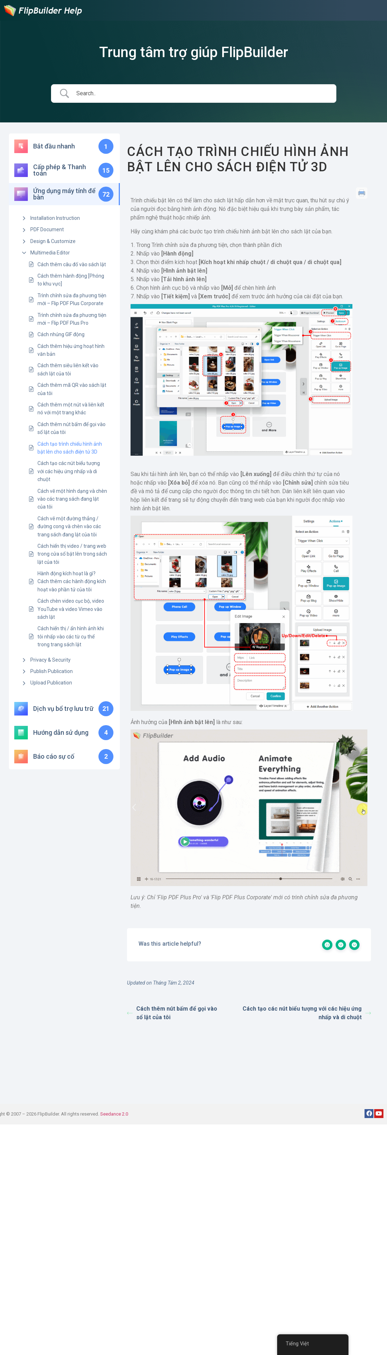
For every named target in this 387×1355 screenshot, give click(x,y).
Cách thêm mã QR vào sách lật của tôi (71, 389)
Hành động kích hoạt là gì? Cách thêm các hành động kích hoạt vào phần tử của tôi (71, 581)
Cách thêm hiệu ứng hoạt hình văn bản (71, 350)
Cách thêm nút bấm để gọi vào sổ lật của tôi (71, 428)
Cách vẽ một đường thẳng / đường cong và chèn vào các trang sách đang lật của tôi (69, 526)
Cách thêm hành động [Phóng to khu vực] (70, 280)
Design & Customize (53, 241)
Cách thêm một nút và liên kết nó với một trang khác (70, 408)
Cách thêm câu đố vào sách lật (71, 264)
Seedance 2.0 (114, 1114)
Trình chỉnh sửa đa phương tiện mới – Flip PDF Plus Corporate (71, 299)
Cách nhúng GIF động (61, 334)
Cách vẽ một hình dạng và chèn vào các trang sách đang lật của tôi (72, 499)
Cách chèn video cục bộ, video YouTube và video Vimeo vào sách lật (70, 609)
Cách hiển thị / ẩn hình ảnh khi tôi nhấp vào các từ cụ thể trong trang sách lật (70, 636)
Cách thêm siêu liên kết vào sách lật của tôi (67, 369)
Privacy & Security (50, 660)
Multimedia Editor (50, 253)
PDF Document (47, 229)
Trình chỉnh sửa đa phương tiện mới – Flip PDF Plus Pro (71, 319)
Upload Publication (51, 683)
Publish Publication (51, 671)
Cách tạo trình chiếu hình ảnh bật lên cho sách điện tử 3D (69, 448)
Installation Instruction (55, 218)
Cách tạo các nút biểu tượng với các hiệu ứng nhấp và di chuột (68, 471)
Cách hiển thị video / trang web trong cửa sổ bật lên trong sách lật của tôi (72, 554)
